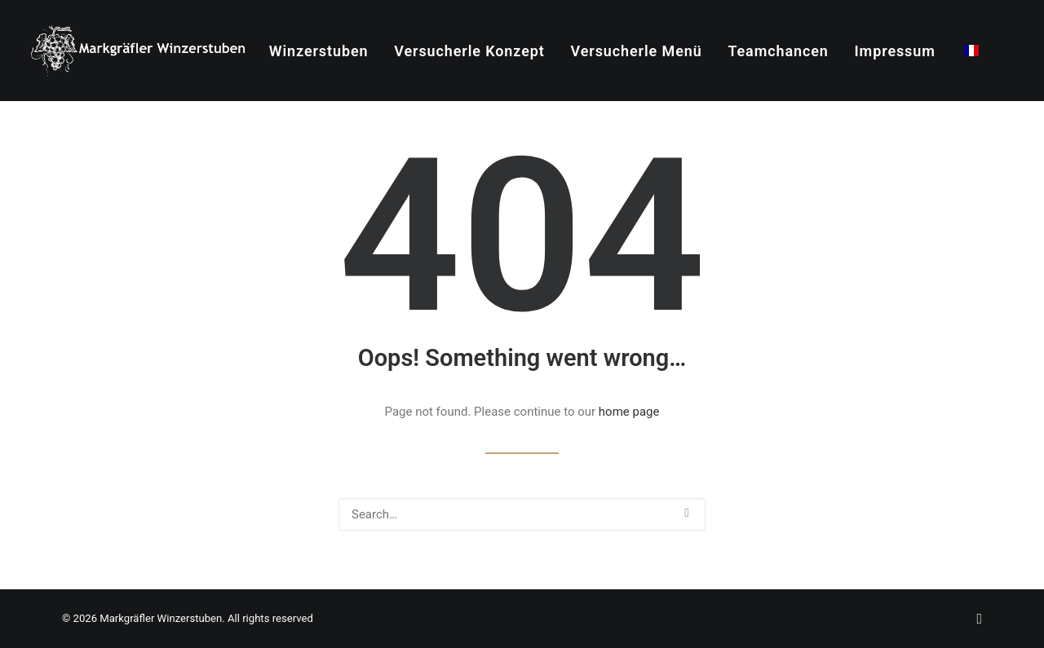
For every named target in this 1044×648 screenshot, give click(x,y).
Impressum (895, 51)
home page (629, 411)
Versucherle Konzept (469, 51)
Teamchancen (778, 51)
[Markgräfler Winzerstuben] (137, 50)
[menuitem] (319, 51)
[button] (686, 513)
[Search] (522, 514)
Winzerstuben (319, 51)
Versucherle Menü (636, 51)
